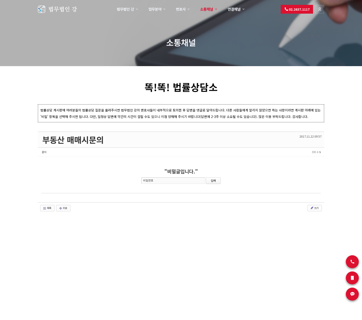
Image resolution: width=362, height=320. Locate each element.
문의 (44, 152)
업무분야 (157, 9)
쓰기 (314, 208)
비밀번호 (148, 180)
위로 (63, 208)
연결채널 (236, 9)
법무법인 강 (128, 9)
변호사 (183, 9)
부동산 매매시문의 (73, 139)
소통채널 (209, 9)
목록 (47, 208)
